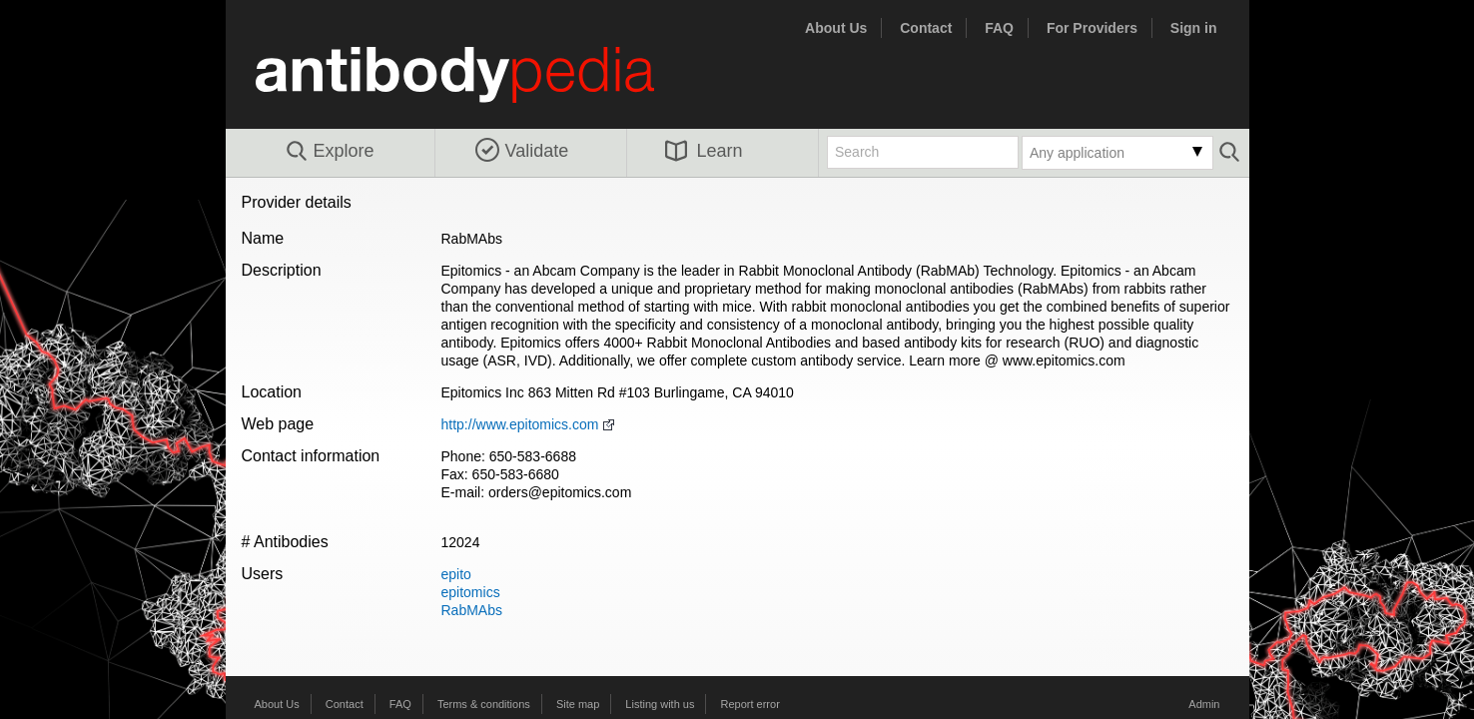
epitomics (470, 592)
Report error (750, 704)
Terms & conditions (483, 704)
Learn (704, 151)
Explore (329, 152)
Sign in (1193, 28)
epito (456, 574)
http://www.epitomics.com (520, 424)
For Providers (1092, 28)
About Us (836, 28)
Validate (522, 151)
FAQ (999, 28)
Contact (926, 28)
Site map (577, 704)
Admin (1203, 704)
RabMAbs (471, 610)
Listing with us (659, 704)
